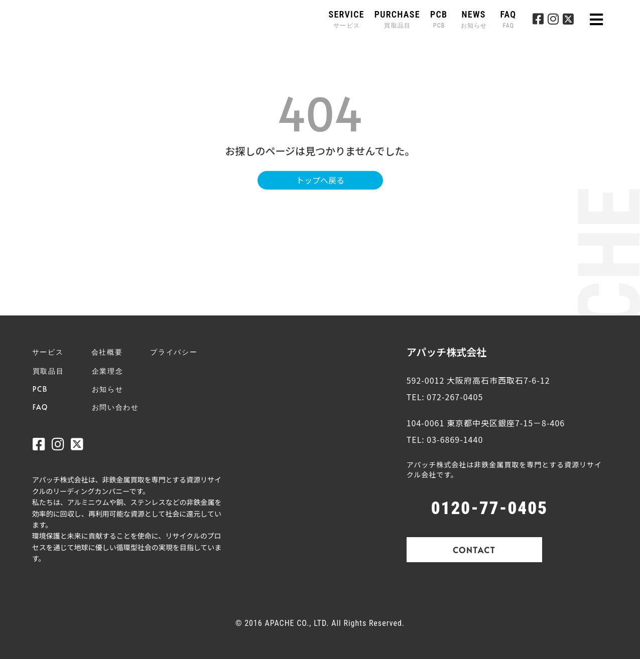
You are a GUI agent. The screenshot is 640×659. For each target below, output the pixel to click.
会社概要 (107, 352)
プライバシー (173, 352)
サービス (48, 352)
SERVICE (346, 19)
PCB (439, 19)
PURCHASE (397, 19)
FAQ (508, 19)
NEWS (475, 19)
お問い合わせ (115, 407)
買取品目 (48, 371)
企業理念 (107, 371)
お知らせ (107, 389)
